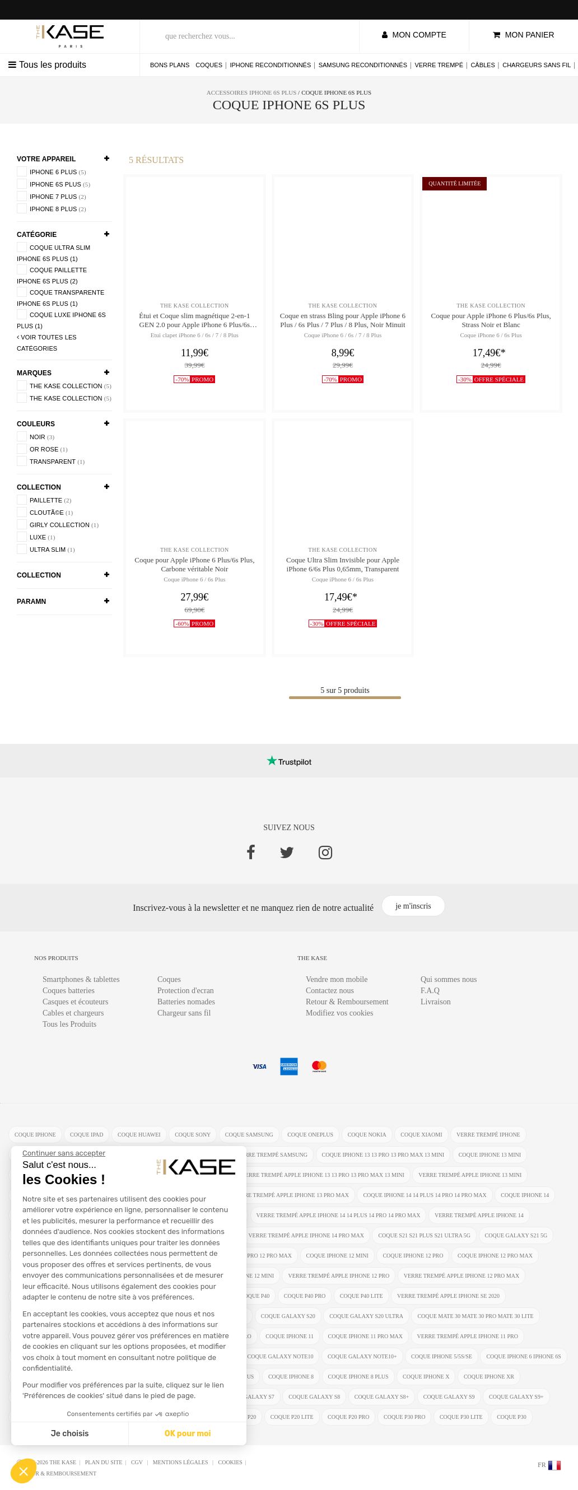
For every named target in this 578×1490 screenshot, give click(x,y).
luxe (36, 537)
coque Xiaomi (421, 1135)
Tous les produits (47, 64)
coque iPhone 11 (289, 1336)
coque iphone (35, 1135)
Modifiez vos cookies (340, 1013)
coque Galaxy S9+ (516, 1397)
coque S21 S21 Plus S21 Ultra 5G (424, 1235)
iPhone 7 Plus (51, 196)
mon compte (414, 34)
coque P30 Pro (404, 1417)
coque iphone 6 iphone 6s (523, 1356)
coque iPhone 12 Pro (413, 1255)
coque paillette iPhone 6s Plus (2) (52, 274)
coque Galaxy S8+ (382, 1397)
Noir (35, 436)
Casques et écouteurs (75, 1002)
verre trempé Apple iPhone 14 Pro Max (306, 1235)
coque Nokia (367, 1135)
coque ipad (86, 1135)
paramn (31, 602)
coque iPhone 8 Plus (358, 1376)
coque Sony (193, 1135)
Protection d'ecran (185, 990)
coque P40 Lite (361, 1296)
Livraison (436, 1002)
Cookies (230, 1462)
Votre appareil (46, 159)
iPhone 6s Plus (53, 184)
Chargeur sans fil (184, 1013)
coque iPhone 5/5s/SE (441, 1356)
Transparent (51, 461)
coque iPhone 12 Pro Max (495, 1255)
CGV (137, 1462)
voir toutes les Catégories (47, 343)
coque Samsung (249, 1135)
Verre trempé (438, 65)
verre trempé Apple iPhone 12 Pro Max (462, 1276)
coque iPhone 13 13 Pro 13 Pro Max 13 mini (383, 1155)
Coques (208, 65)
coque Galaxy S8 (314, 1397)
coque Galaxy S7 (248, 1397)
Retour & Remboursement (347, 1002)
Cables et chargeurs (73, 1013)
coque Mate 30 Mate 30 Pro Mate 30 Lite (475, 1316)
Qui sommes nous (449, 979)
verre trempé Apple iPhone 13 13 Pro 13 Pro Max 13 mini (322, 1175)
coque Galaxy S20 (288, 1316)
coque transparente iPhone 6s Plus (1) (60, 297)
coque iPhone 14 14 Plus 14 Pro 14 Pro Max (424, 1195)
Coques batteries (69, 990)
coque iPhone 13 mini (490, 1155)
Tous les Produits (69, 1024)
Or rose (42, 449)
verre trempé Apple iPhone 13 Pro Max (291, 1195)
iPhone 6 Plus (51, 171)
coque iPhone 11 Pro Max (365, 1336)
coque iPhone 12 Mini (337, 1255)
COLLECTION (39, 487)
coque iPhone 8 (291, 1376)
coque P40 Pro (304, 1296)
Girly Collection (58, 524)
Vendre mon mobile (336, 979)
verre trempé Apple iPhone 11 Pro (467, 1336)
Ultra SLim (46, 549)
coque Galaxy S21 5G (516, 1235)
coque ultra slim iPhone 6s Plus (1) (53, 252)
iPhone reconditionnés (270, 65)
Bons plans (169, 65)
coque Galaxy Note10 (281, 1356)
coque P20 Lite (292, 1417)
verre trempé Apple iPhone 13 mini (469, 1175)
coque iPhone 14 (525, 1195)
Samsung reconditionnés (363, 65)
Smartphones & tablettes (81, 979)
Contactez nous (330, 990)
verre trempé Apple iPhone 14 (479, 1215)
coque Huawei (139, 1135)
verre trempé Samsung (272, 1155)
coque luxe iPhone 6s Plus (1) (61, 319)
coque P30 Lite (461, 1417)
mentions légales (181, 1462)
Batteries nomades (186, 1002)
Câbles (482, 65)
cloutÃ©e (45, 512)
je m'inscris (413, 906)
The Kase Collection (64, 385)
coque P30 (511, 1417)
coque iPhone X (426, 1376)
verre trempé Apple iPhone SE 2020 (448, 1296)
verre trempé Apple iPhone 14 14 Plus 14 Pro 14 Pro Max (339, 1215)
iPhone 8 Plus (51, 208)
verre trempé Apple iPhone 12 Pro (338, 1276)
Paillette (44, 500)
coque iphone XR (489, 1376)
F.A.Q (430, 990)
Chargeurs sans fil (536, 65)
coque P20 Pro (348, 1417)
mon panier (523, 34)
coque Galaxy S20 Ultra (366, 1316)
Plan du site (104, 1462)
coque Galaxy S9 (449, 1397)
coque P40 (255, 1296)
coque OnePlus (310, 1135)
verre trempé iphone (488, 1135)
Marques (34, 373)
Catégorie (37, 235)
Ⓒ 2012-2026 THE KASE (46, 1462)
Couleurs (36, 424)
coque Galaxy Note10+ (362, 1356)
